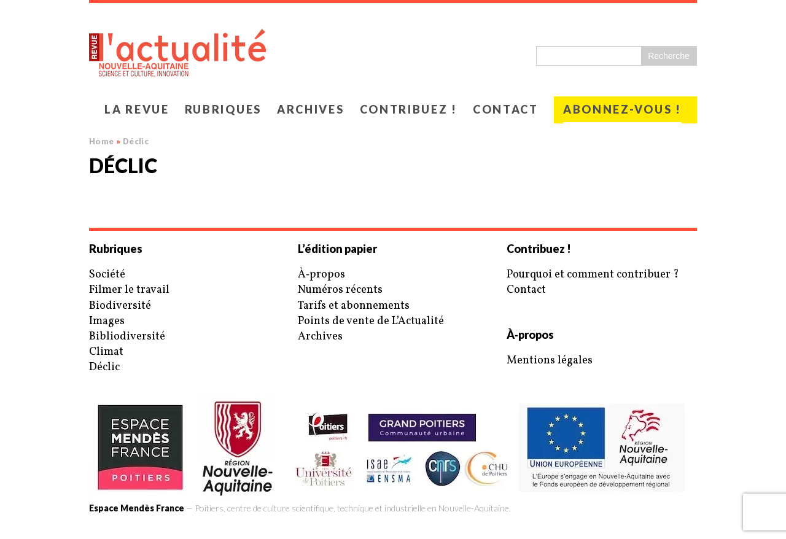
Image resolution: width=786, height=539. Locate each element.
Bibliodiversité (127, 336)
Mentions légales (550, 360)
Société (107, 274)
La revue (136, 109)
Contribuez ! (408, 109)
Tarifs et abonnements (354, 306)
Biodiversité (120, 306)
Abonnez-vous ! (622, 109)
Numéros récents (340, 290)
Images (107, 321)
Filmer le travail (129, 290)
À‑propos (321, 274)
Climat (106, 352)
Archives (310, 109)
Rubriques (223, 109)
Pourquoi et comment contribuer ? (593, 274)
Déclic (104, 367)
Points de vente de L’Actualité (371, 321)
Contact (506, 109)
